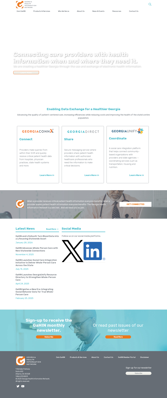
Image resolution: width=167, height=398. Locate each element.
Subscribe (49, 343)
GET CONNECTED (135, 204)
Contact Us (145, 11)
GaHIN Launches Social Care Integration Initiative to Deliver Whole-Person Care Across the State (36, 263)
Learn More (26, 72)
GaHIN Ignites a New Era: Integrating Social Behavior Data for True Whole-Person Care (35, 292)
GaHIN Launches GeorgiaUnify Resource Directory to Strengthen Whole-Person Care (36, 277)
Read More (51, 229)
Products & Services (43, 11)
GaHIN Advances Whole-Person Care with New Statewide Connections (37, 249)
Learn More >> (47, 175)
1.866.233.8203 (22, 382)
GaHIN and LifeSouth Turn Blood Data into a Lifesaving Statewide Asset (37, 237)
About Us (87, 11)
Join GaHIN (21, 11)
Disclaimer (144, 363)
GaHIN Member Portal (126, 363)
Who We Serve (67, 11)
